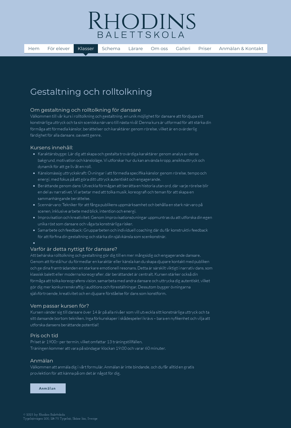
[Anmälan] (48, 388)
